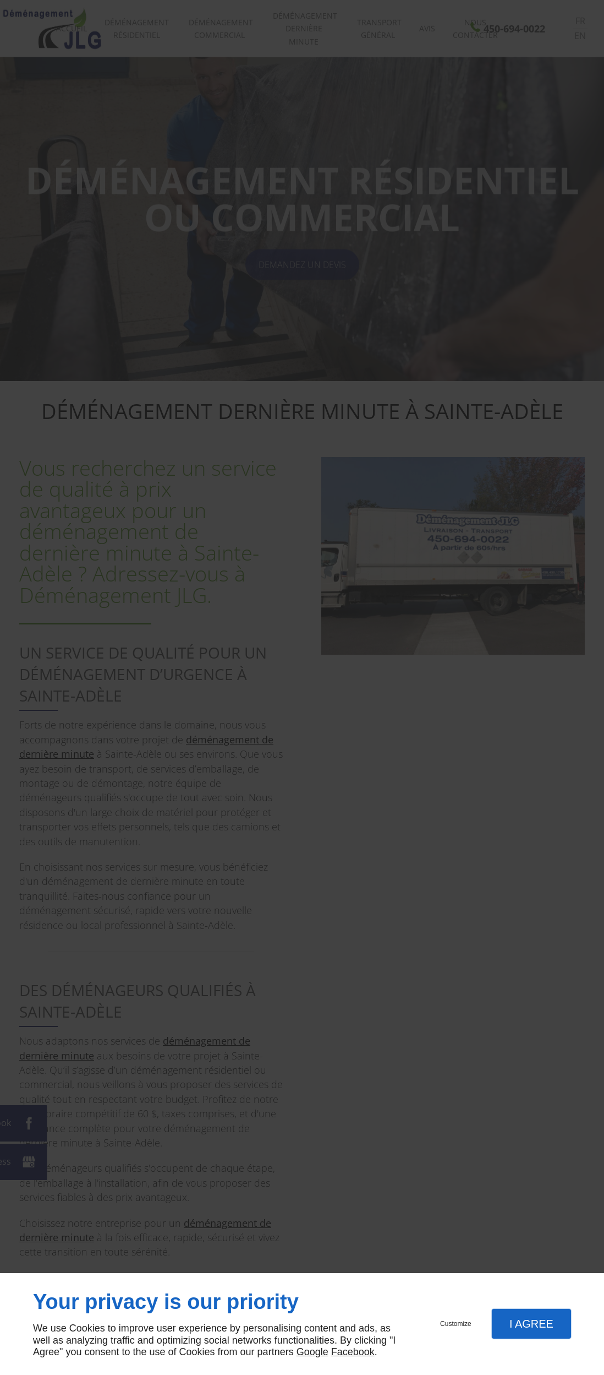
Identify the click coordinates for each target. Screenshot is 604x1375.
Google (312, 1351)
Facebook (353, 1351)
